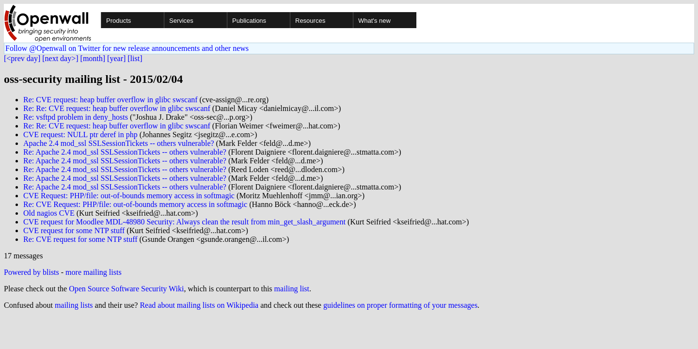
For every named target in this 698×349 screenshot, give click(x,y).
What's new (374, 20)
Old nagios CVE (49, 213)
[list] (134, 58)
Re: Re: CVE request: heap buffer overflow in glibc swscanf (116, 108)
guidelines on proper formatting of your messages (400, 305)
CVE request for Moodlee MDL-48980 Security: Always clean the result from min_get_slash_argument (184, 222)
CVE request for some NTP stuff (74, 230)
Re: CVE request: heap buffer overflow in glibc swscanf (110, 99)
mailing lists (74, 305)
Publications (249, 20)
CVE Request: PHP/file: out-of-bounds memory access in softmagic (129, 195)
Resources (310, 20)
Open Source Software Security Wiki (126, 289)
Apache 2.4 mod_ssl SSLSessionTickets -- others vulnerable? (118, 143)
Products (118, 20)
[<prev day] (22, 58)
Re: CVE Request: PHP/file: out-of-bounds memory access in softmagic (135, 204)
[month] (93, 58)
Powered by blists (31, 272)
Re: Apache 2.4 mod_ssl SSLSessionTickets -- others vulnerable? (124, 152)
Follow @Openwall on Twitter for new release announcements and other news (127, 48)
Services (181, 20)
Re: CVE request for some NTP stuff (80, 239)
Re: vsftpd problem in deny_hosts (75, 117)
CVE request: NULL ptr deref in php (80, 134)
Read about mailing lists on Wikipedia (199, 305)
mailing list (291, 289)
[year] (116, 58)
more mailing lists (93, 272)
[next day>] (60, 58)
